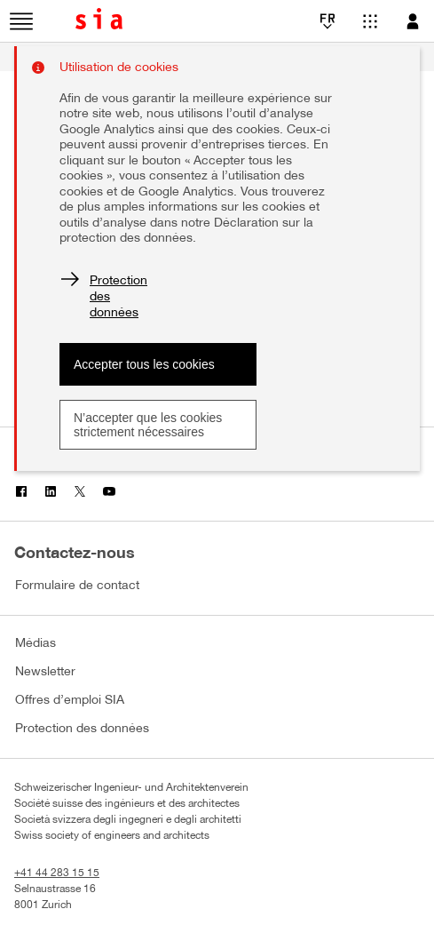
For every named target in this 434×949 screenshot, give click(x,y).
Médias (35, 644)
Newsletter (45, 672)
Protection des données (82, 729)
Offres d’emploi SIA (69, 700)
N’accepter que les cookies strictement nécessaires (148, 425)
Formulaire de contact (77, 586)
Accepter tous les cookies (144, 364)
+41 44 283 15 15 (56, 873)
